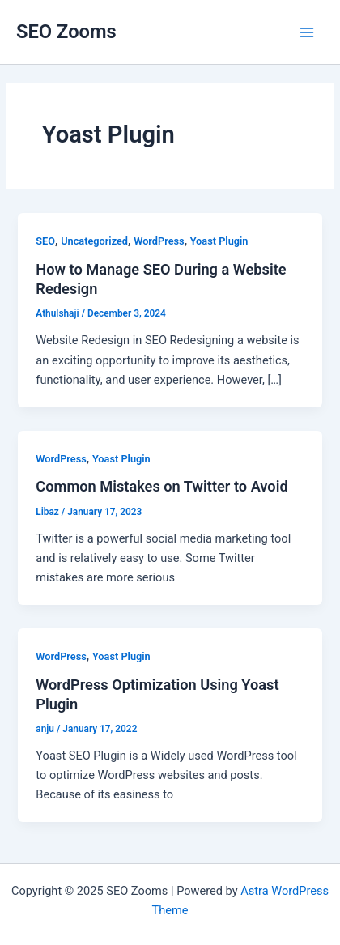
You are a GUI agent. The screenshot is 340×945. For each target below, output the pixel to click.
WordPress (159, 241)
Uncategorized (94, 241)
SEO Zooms (66, 31)
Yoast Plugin (219, 241)
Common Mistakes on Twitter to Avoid (161, 486)
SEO (45, 241)
